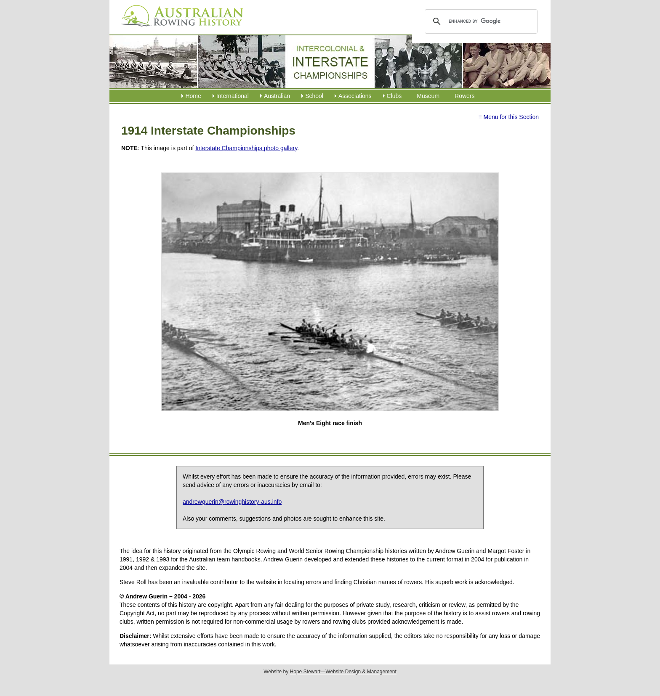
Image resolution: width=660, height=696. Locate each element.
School (314, 96)
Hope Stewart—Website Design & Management (343, 672)
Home (193, 96)
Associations (355, 96)
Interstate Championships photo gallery (246, 148)
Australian (277, 96)
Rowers (464, 96)
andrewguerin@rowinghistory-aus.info (232, 501)
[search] (480, 21)
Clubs (394, 96)
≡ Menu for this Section (508, 117)
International (232, 96)
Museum (428, 96)
